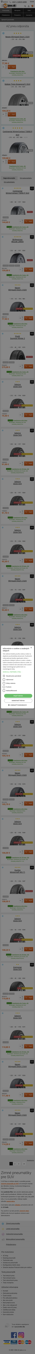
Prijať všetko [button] (18, 696)
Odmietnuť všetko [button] (18, 700)
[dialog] (17, 677)
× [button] (31, 647)
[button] (17, 672)
